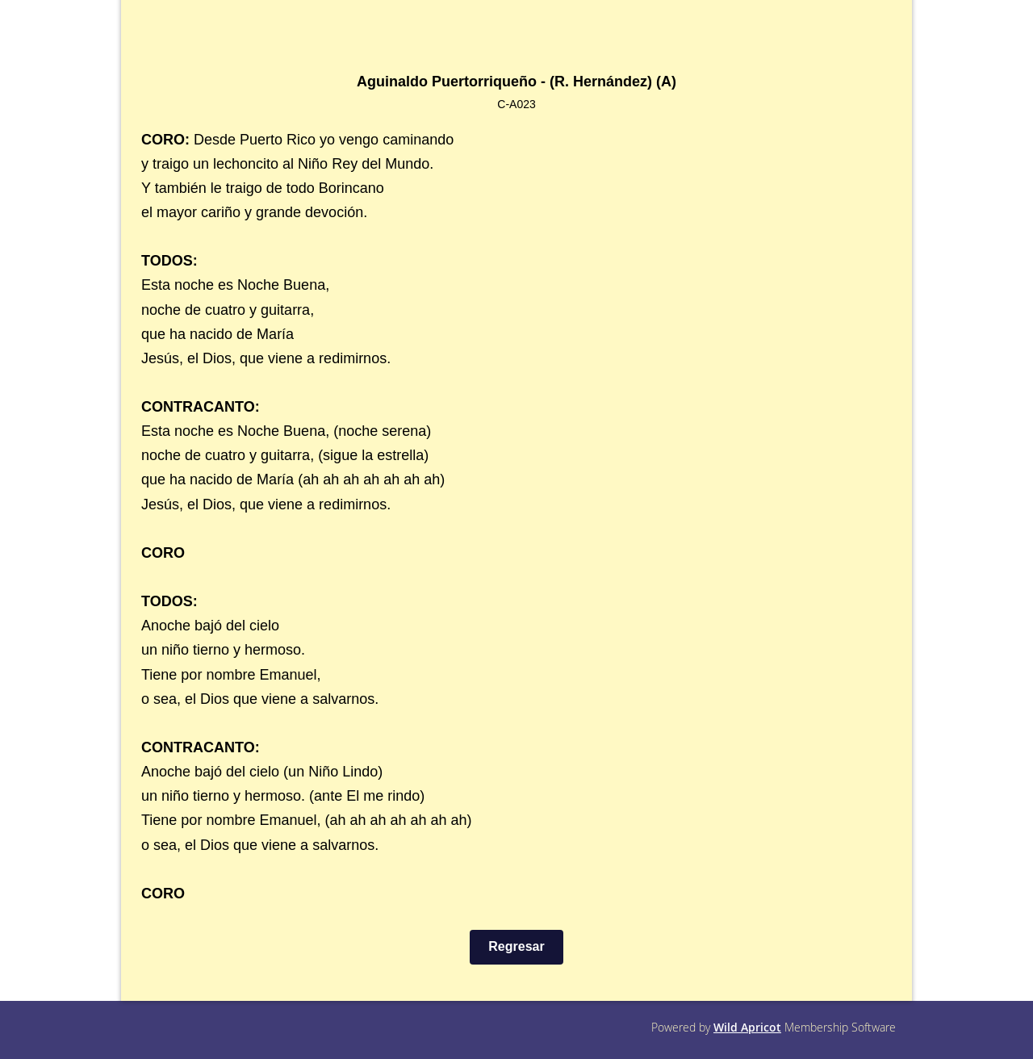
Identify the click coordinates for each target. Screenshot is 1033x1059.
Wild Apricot (747, 1027)
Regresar (516, 946)
